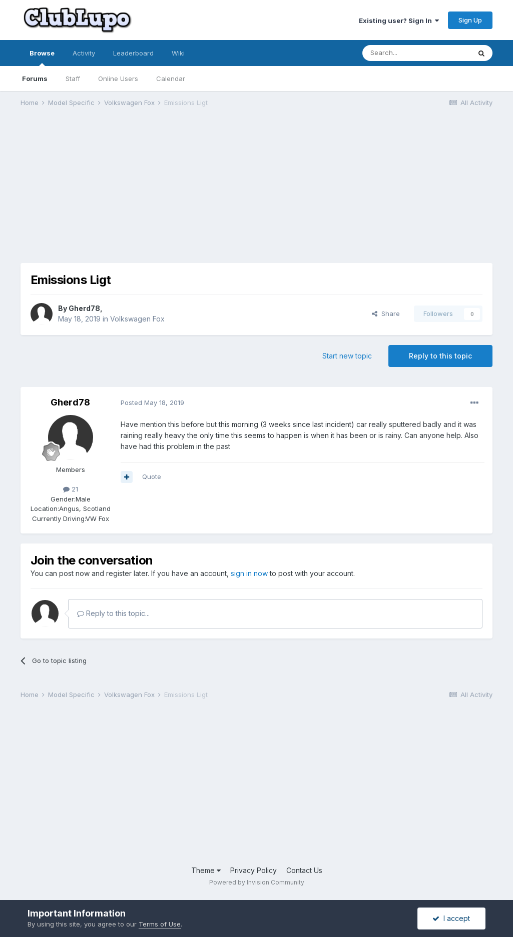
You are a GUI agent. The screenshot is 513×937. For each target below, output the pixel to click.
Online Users (118, 78)
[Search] (416, 53)
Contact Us (304, 870)
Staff (73, 78)
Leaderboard (133, 53)
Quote (151, 476)
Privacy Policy (253, 870)
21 (70, 489)
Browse (42, 57)
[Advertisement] (138, 193)
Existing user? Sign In (399, 20)
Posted (152, 402)
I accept (451, 918)
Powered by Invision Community (256, 882)
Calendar (170, 78)
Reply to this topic (440, 356)
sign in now (249, 573)
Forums (35, 78)
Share (386, 314)
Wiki (178, 53)
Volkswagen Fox (137, 318)
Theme (206, 870)
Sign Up (470, 20)
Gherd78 (84, 308)
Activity (84, 53)
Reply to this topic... (113, 613)
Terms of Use (160, 924)
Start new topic (347, 356)
